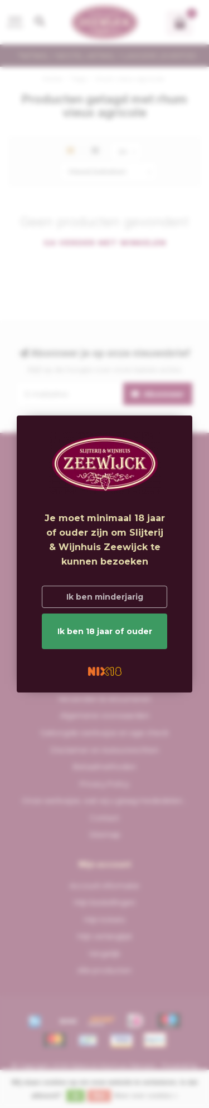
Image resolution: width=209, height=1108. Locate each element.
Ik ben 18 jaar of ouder (104, 631)
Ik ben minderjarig (104, 597)
